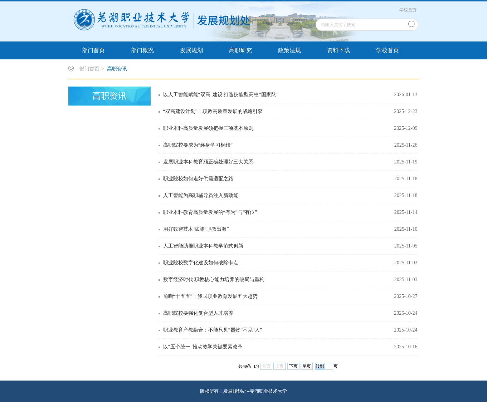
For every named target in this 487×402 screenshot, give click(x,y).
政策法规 (289, 50)
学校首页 (408, 10)
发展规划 (191, 50)
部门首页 (93, 50)
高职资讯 (117, 69)
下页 (293, 366)
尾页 (306, 366)
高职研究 (240, 50)
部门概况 (142, 50)
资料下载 (338, 50)
